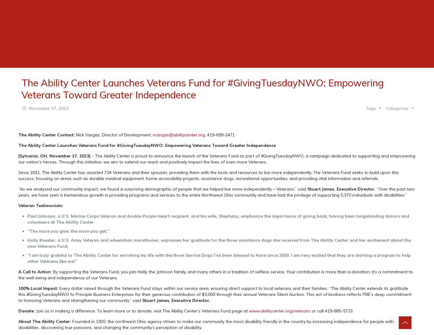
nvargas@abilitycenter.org (179, 135)
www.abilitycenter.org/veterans (279, 311)
